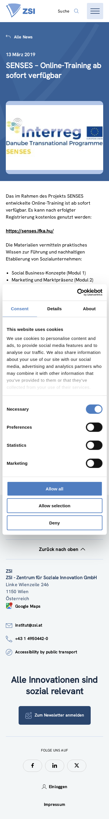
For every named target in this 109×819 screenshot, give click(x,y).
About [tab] (89, 308)
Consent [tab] (19, 308)
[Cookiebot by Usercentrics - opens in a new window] (77, 292)
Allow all (54, 488)
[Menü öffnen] (95, 11)
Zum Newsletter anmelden (54, 715)
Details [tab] (54, 308)
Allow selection (54, 505)
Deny (54, 522)
